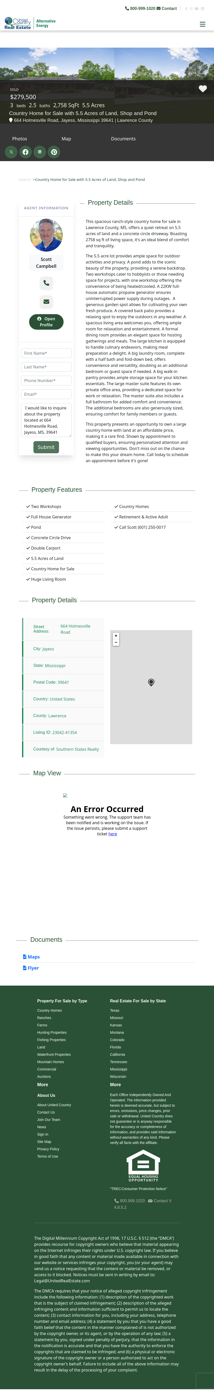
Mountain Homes (50, 1062)
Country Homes (49, 1010)
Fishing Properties (51, 1040)
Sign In (42, 1134)
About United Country (54, 1105)
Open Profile (46, 322)
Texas (115, 1010)
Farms (42, 1025)
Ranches (44, 1018)
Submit (46, 447)
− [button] (116, 642)
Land (41, 1047)
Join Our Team (48, 1120)
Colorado (117, 1040)
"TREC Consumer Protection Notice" (138, 1189)
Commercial (46, 1069)
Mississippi (118, 1069)
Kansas (116, 1025)
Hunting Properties (52, 1032)
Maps (31, 957)
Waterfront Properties (54, 1054)
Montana (117, 1032)
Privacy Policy (48, 1149)
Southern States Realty (77, 749)
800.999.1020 (129, 1201)
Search (25, 179)
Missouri (116, 1018)
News (41, 1127)
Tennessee (118, 1062)
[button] (46, 283)
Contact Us (46, 1112)
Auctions (44, 1077)
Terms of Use (47, 1156)
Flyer (31, 968)
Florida (115, 1047)
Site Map (44, 1142)
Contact (167, 8)
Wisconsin (118, 1077)
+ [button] (116, 636)
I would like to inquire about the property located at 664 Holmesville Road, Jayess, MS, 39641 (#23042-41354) (46, 420)
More (42, 1084)
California (117, 1054)
